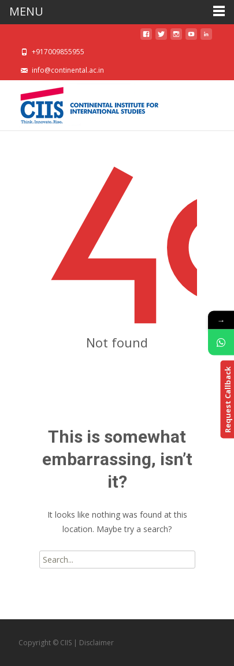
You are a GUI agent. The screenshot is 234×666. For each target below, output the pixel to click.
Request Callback (227, 399)
